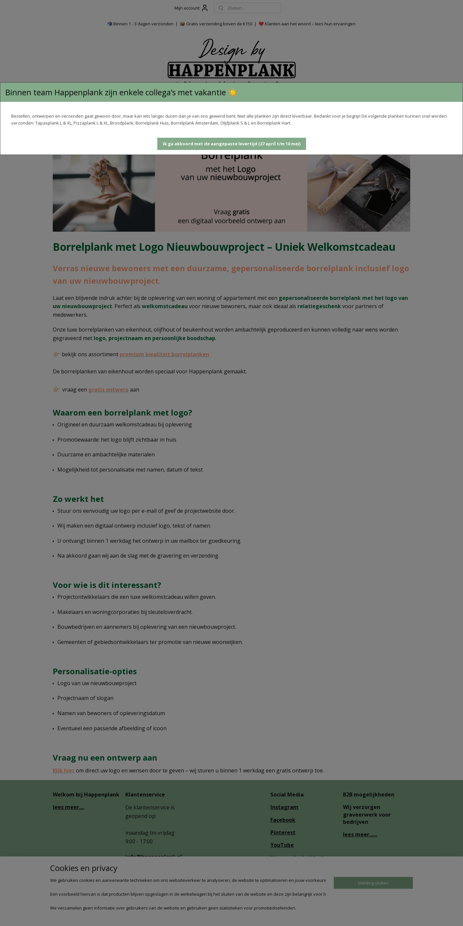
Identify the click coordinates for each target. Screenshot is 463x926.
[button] (231, 144)
